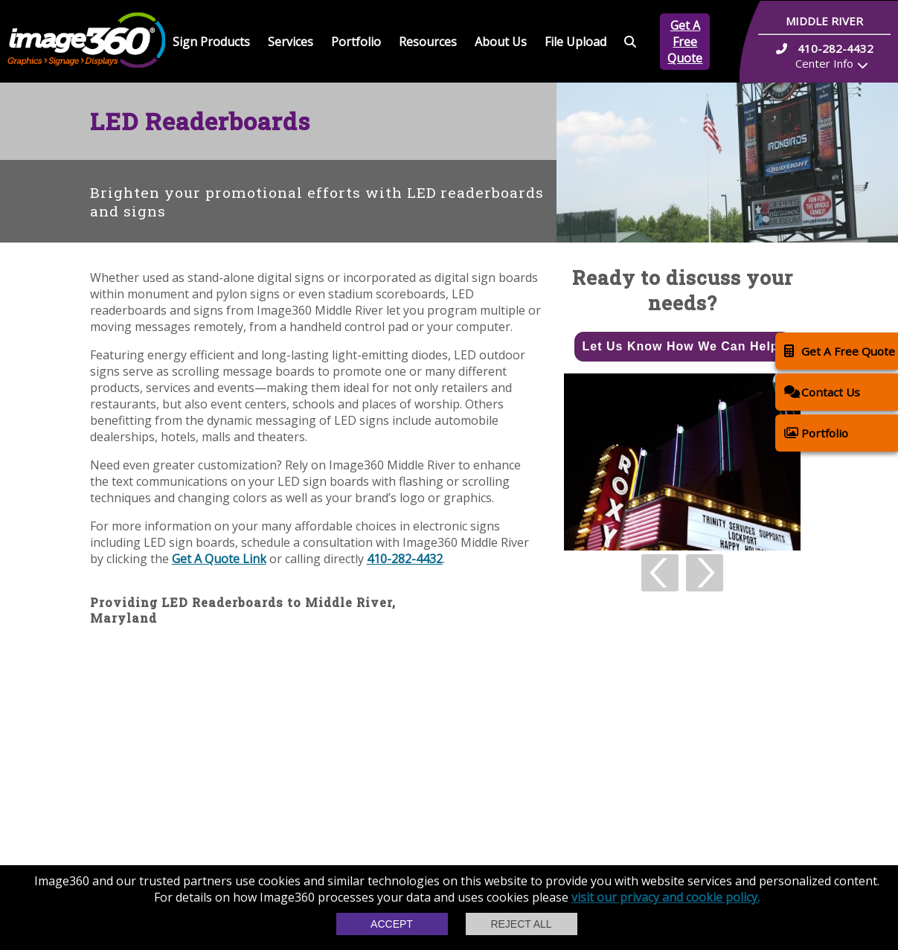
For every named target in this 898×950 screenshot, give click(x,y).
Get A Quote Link (219, 559)
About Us (501, 41)
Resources (428, 41)
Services (290, 41)
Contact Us (822, 391)
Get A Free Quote (684, 41)
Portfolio (356, 41)
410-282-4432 (405, 559)
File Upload (575, 41)
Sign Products (211, 41)
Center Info (824, 63)
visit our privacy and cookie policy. (665, 897)
